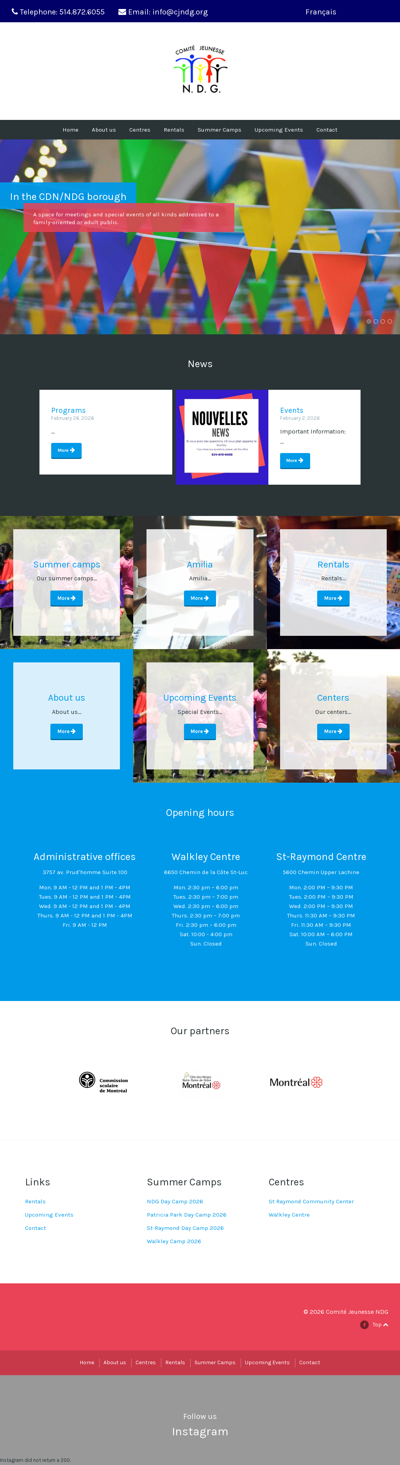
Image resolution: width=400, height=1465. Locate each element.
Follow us (200, 1416)
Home (70, 129)
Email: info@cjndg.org (168, 11)
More (63, 450)
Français (320, 11)
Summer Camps (219, 129)
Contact (327, 129)
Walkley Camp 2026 (174, 1241)
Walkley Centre (289, 1215)
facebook (367, 1325)
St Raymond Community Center (311, 1201)
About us (104, 129)
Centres (139, 129)
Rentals (174, 129)
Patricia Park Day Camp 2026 (187, 1215)
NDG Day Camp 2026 (175, 1201)
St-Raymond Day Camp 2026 (185, 1228)
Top (380, 1325)
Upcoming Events (279, 129)
